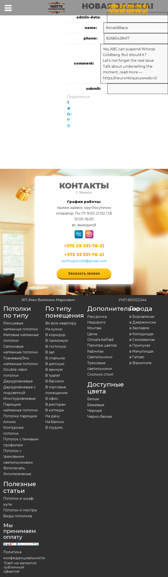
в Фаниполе (140, 363)
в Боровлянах (141, 317)
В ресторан (55, 404)
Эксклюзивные (17, 474)
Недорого (96, 322)
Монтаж (94, 328)
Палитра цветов (102, 345)
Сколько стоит (100, 374)
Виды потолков (17, 516)
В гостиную (55, 346)
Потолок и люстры (20, 510)
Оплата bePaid (100, 340)
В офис (51, 398)
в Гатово (136, 357)
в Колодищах (141, 334)
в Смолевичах (142, 340)
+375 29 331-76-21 (128, 5)
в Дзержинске (142, 322)
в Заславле (139, 328)
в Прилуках (139, 345)
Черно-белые (99, 416)
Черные (94, 411)
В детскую (54, 364)
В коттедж (54, 410)
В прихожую (56, 340)
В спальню (55, 358)
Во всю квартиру (60, 323)
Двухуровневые (18, 381)
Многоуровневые (19, 398)
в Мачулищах (141, 351)
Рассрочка (97, 317)
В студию (54, 427)
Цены (92, 334)
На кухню (53, 329)
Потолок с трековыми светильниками (18, 457)
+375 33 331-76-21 (127, 10)
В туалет (52, 375)
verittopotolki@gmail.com (84, 261)
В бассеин (54, 381)
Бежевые (95, 405)
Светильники (99, 357)
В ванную (54, 369)
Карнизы (95, 351)
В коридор (55, 335)
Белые (93, 399)
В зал (50, 352)
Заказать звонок (84, 273)
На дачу (52, 416)
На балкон (54, 422)
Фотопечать (14, 468)
